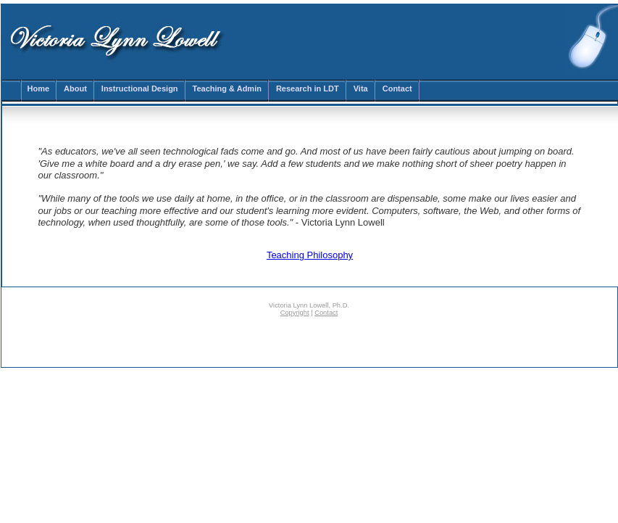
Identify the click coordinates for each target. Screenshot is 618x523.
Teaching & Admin (227, 88)
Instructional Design (139, 88)
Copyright (294, 312)
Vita (361, 88)
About (75, 88)
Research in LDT (307, 88)
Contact (397, 88)
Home (39, 88)
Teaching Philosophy (310, 255)
